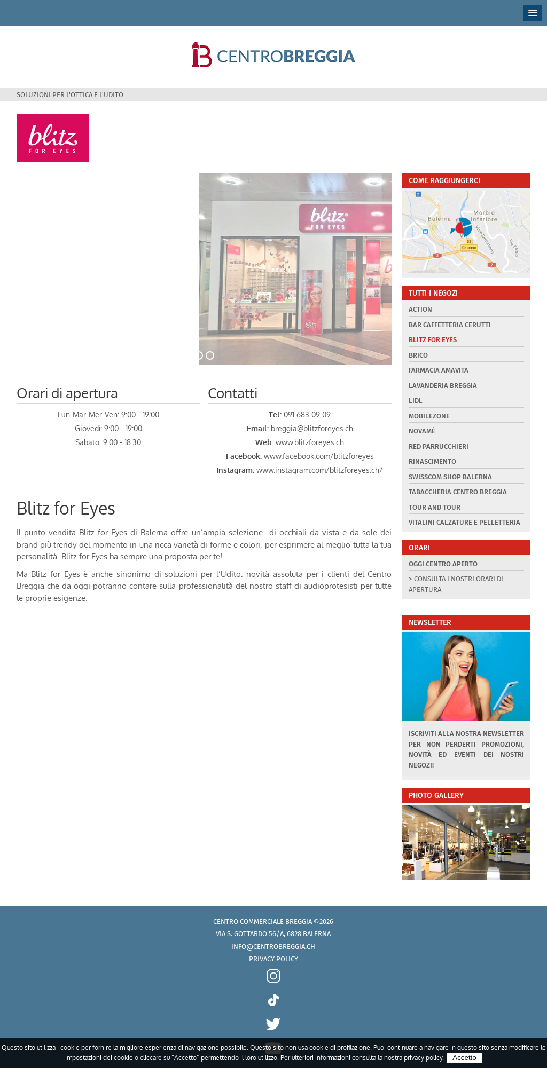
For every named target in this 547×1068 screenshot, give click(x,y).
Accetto (464, 1058)
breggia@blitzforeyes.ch (312, 428)
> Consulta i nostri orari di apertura (456, 584)
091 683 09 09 (307, 414)
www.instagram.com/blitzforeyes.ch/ (319, 469)
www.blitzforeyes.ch (310, 442)
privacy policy (423, 1058)
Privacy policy (273, 959)
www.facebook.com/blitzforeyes (319, 456)
